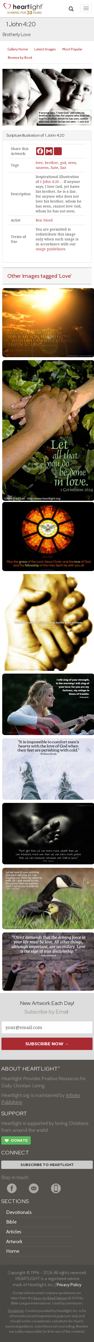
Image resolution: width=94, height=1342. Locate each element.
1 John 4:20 (49, 182)
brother (51, 163)
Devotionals (18, 1212)
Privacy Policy (69, 1284)
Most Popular (72, 49)
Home (12, 1251)
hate (54, 168)
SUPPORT (14, 1113)
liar (63, 168)
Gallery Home (17, 49)
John (51, 135)
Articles (13, 1232)
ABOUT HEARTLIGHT (30, 1068)
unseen (42, 168)
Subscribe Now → (47, 1043)
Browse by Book (20, 57)
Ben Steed (44, 220)
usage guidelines (50, 249)
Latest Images (45, 49)
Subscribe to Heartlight (47, 1165)
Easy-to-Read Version (50, 1298)
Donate (16, 1141)
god (63, 163)
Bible (11, 1222)
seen (72, 163)
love (39, 163)
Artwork (14, 1241)
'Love (64, 275)
